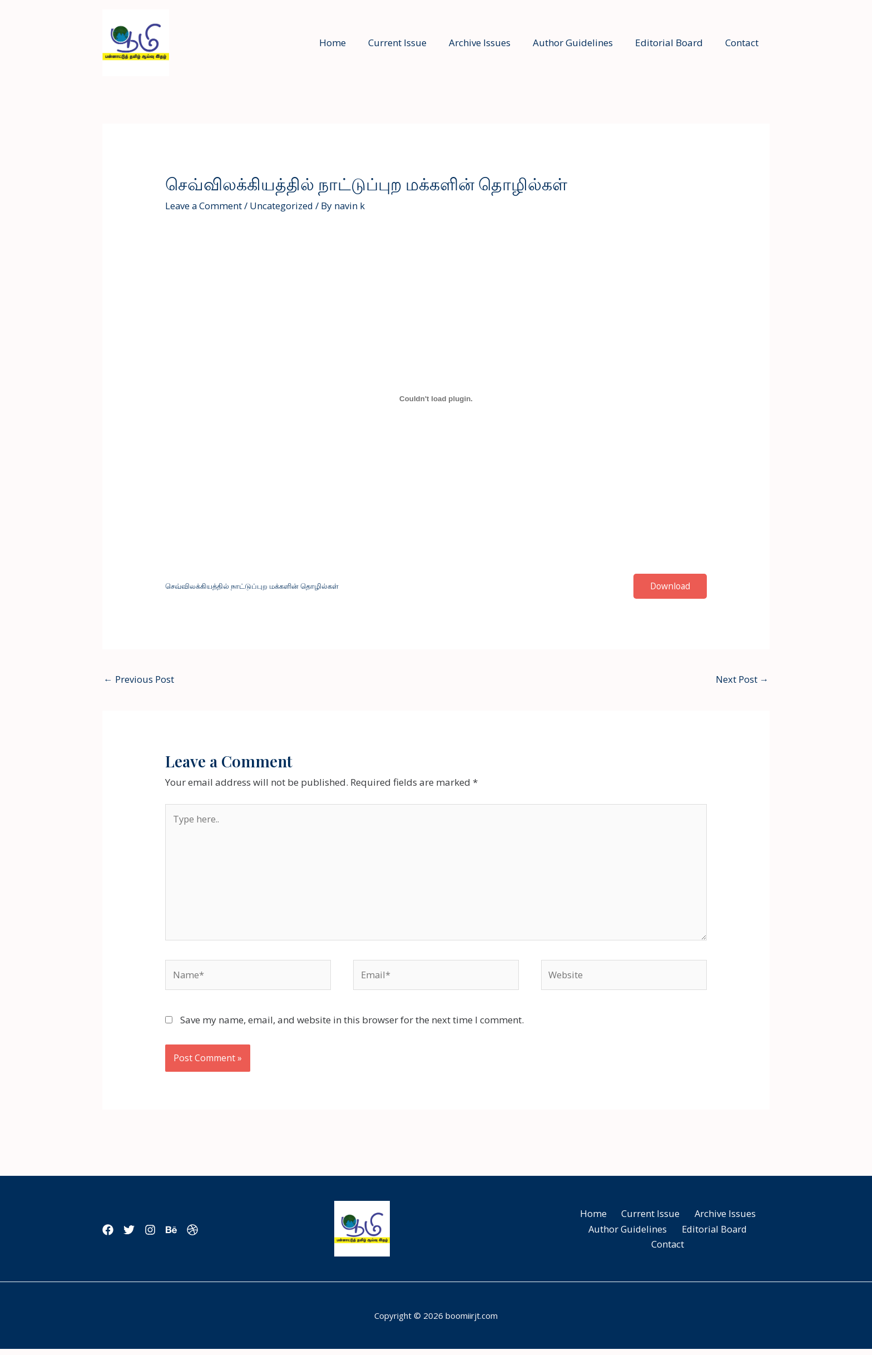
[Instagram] (163, 1235)
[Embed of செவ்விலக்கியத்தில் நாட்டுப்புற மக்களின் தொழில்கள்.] (435, 399)
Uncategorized (283, 205)
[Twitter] (135, 1235)
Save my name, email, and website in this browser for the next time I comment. (352, 1025)
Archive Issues (491, 42)
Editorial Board (674, 42)
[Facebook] (107, 1235)
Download (669, 586)
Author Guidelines (581, 42)
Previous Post (138, 679)
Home (351, 42)
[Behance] (191, 1235)
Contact (743, 42)
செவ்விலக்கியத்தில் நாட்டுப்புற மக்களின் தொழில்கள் (259, 586)
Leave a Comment (204, 205)
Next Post (742, 679)
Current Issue (412, 42)
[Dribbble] (219, 1235)
